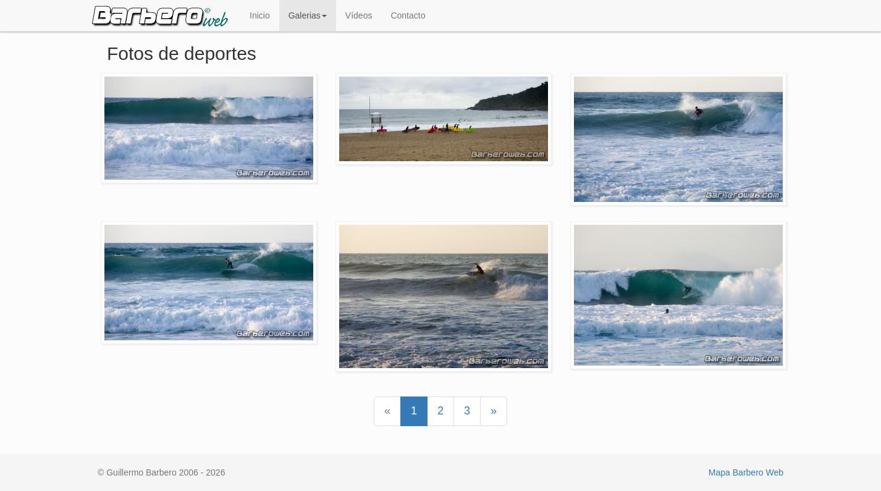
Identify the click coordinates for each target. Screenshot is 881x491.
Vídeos (359, 15)
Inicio (260, 15)
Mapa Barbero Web (746, 472)
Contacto (407, 15)
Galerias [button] (308, 15)
